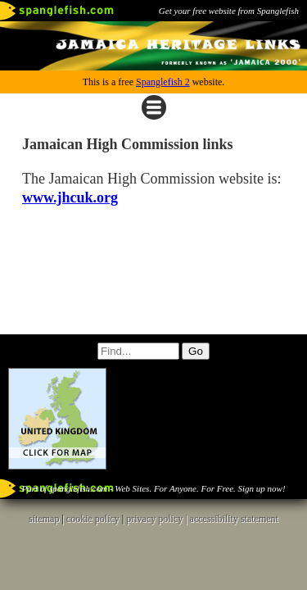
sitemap (44, 518)
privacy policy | (157, 518)
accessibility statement (234, 518)
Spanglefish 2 (163, 82)
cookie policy (93, 518)
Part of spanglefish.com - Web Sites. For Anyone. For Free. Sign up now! (153, 488)
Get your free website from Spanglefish (229, 11)
